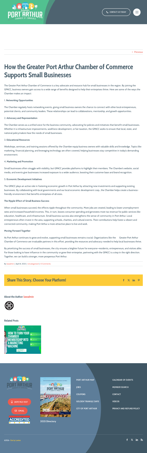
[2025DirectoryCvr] (55, 378)
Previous (138, 52)
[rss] (142, 440)
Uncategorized (33, 264)
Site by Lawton (15, 440)
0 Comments (46, 264)
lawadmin (10, 264)
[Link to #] (137, 12)
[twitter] (132, 440)
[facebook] (127, 440)
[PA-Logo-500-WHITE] (19, 375)
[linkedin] (137, 440)
